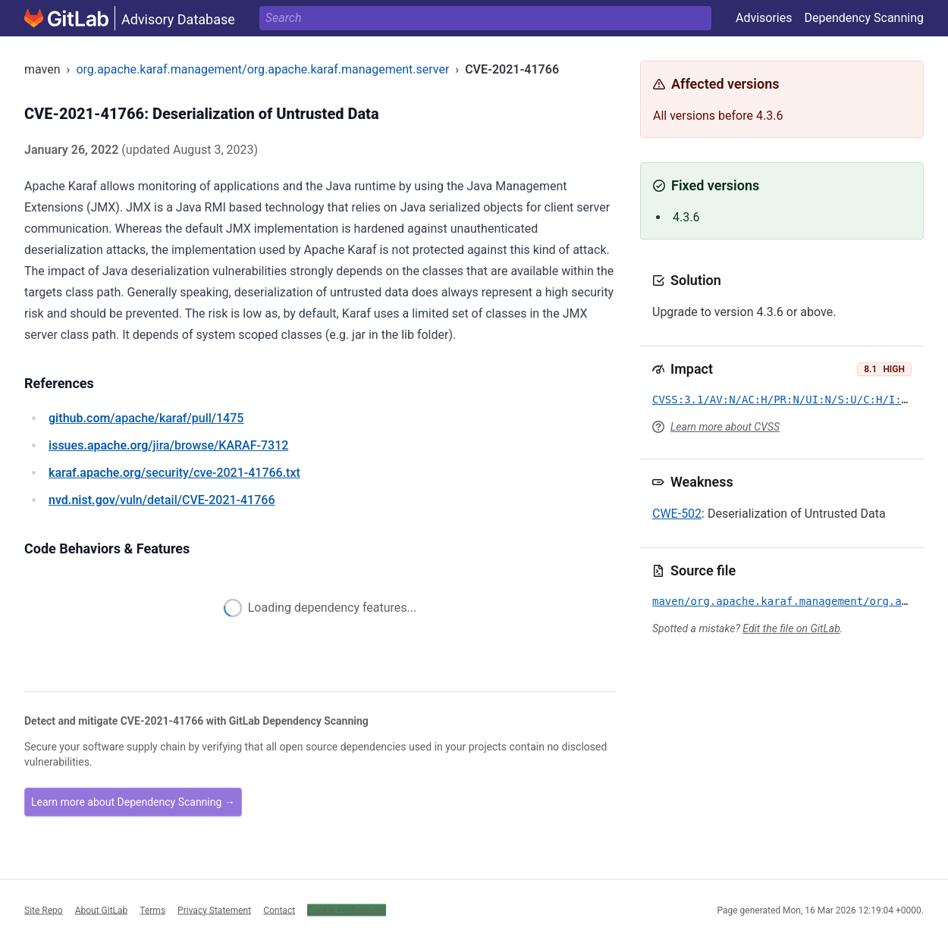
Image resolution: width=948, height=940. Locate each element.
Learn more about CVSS (725, 427)
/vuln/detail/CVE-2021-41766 (162, 500)
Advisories (764, 18)
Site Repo (43, 909)
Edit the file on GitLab (791, 628)
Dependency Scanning (864, 18)
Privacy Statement (214, 909)
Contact (279, 909)
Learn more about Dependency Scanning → (133, 802)
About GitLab (101, 909)
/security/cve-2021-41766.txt (174, 472)
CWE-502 (677, 513)
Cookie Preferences (346, 909)
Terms (152, 909)
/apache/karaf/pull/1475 (146, 418)
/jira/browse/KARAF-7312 (168, 445)
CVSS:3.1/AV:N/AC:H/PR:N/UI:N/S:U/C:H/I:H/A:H (793, 399)
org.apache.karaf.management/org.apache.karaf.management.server (262, 69)
